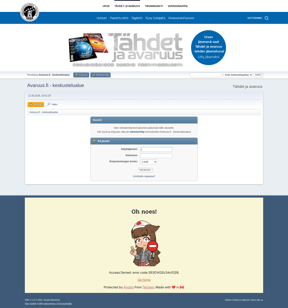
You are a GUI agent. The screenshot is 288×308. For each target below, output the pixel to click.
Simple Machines (51, 300)
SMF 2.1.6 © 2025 (33, 300)
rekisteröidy (137, 131)
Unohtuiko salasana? (144, 176)
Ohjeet (228, 300)
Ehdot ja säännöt (241, 300)
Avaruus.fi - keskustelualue (55, 85)
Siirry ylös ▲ (257, 300)
